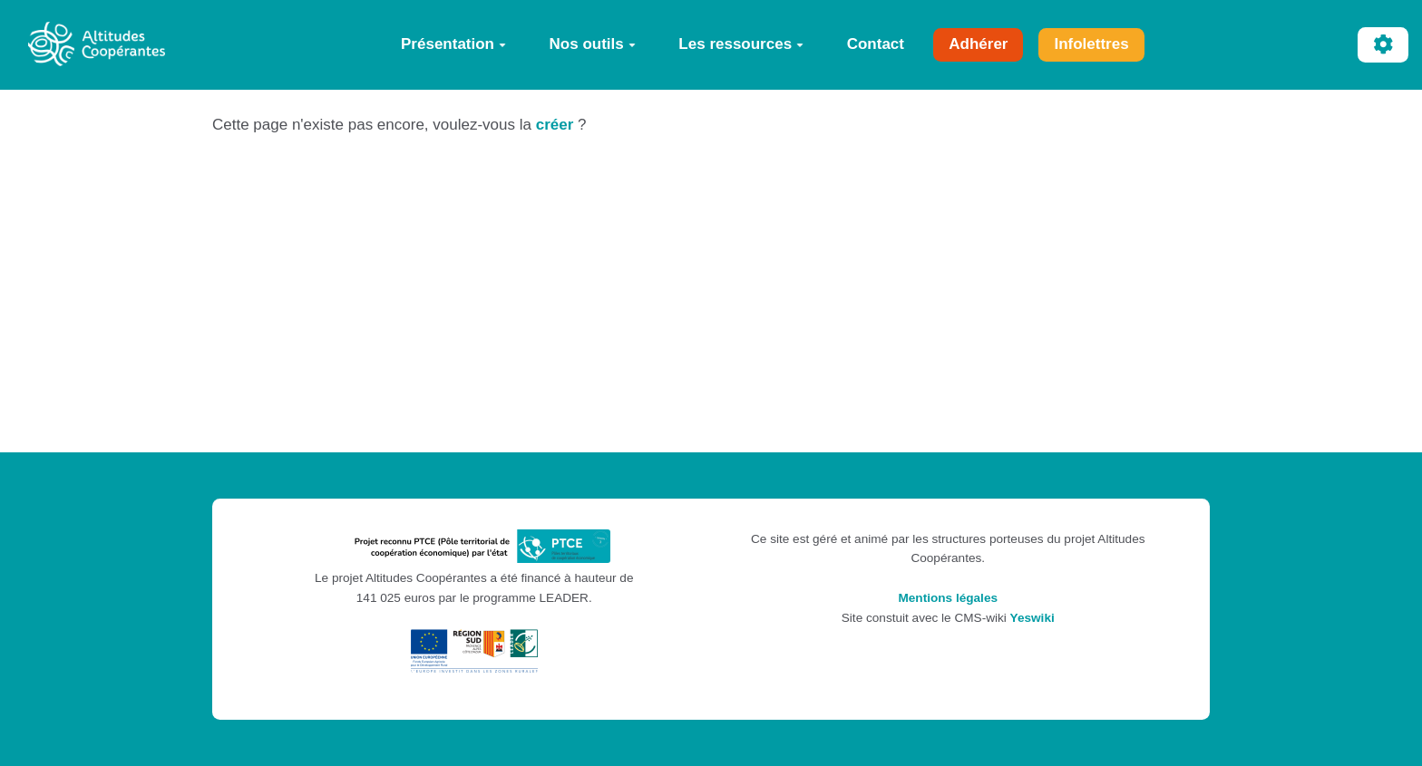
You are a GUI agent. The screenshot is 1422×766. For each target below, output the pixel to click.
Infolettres (1091, 44)
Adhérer (978, 44)
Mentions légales (948, 598)
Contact (875, 44)
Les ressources (741, 44)
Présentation (453, 44)
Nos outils (593, 44)
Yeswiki (1032, 618)
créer (555, 124)
